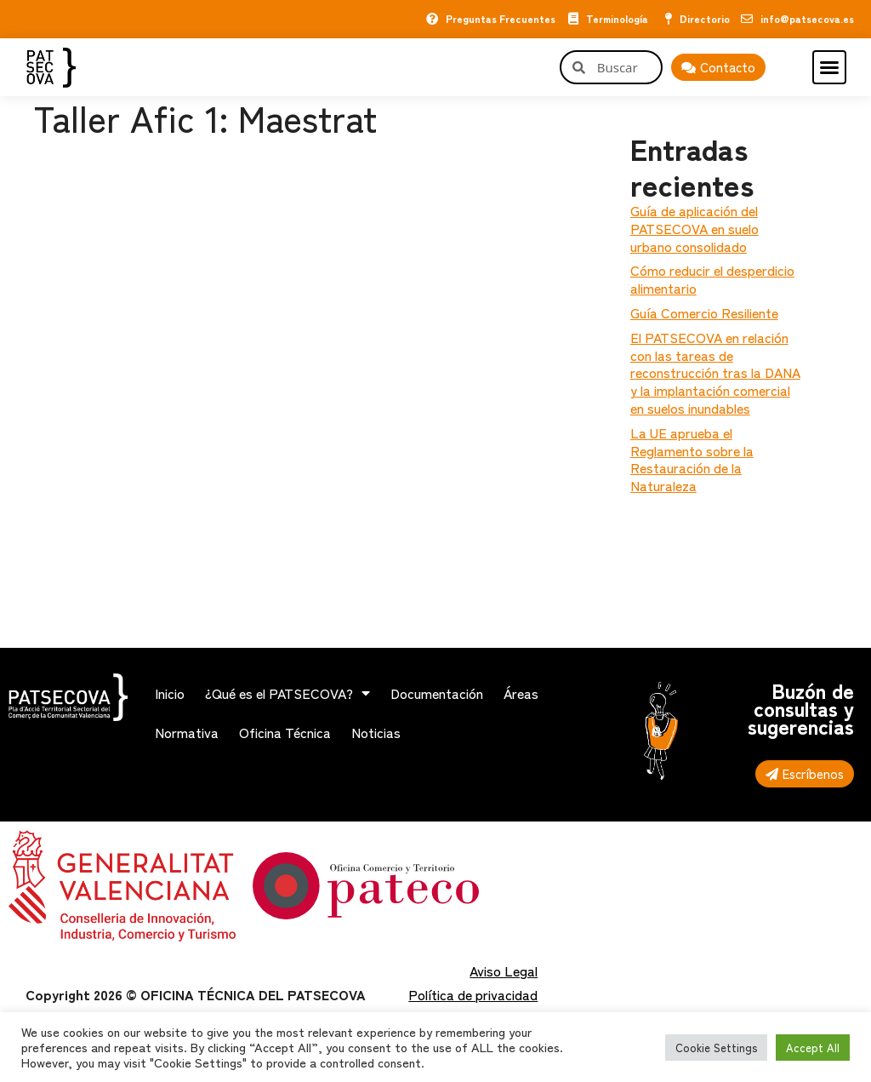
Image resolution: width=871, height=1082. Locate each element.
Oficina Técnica (285, 732)
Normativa (187, 732)
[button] (829, 67)
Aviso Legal (504, 970)
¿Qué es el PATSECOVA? (287, 693)
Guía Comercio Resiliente (704, 312)
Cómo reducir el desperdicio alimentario (712, 279)
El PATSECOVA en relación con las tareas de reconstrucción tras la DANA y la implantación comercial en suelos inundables (715, 372)
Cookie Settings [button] (716, 1047)
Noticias (376, 732)
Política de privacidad (473, 994)
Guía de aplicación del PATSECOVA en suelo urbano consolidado (694, 228)
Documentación (436, 693)
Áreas (521, 693)
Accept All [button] (813, 1047)
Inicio (170, 693)
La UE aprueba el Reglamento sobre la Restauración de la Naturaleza (692, 458)
